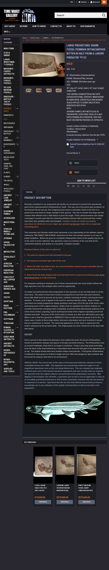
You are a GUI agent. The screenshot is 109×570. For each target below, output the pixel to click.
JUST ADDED (9, 26)
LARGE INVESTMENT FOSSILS (9, 62)
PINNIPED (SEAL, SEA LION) (8, 166)
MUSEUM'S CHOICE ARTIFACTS (9, 71)
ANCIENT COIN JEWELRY (8, 198)
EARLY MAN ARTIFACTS (9, 338)
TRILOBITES (8, 180)
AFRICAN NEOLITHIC (9, 264)
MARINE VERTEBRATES (9, 152)
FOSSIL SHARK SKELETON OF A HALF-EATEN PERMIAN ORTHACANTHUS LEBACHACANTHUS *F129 (42, 488)
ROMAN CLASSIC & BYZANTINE (9, 330)
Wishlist (82, 2)
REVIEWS (24, 26)
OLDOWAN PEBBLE (8, 212)
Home (24, 38)
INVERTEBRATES (9, 145)
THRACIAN (8, 323)
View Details (43, 502)
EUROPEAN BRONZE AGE (9, 287)
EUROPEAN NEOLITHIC (9, 271)
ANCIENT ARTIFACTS (9, 344)
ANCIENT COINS (8, 205)
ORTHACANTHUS (58, 38)
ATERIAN (8, 238)
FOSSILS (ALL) (7, 109)
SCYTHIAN (8, 319)
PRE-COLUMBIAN (9, 313)
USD (72, 2)
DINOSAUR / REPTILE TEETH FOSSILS (9, 100)
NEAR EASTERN (8, 306)
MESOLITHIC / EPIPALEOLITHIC (9, 255)
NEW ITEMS (9, 48)
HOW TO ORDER (39, 26)
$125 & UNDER (7, 54)
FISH (5, 119)
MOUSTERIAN (9, 223)
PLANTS (7, 172)
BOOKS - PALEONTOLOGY (9, 362)
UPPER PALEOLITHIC (9, 245)
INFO (7, 32)
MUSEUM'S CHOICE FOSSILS (8, 80)
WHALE (6, 184)
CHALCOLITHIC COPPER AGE (9, 279)
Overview (29, 192)
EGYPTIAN (8, 301)
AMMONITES (9, 115)
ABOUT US (70, 26)
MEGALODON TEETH (9, 158)
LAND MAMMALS (8, 139)
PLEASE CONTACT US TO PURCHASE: (82, 140)
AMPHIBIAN (8, 127)
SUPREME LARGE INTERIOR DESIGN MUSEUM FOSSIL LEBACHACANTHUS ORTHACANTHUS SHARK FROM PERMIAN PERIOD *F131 (64, 488)
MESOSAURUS (9, 123)
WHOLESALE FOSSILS (9, 190)
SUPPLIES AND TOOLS (9, 370)
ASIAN (6, 293)
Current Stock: (73, 153)
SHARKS (7, 176)
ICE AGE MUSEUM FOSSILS (8, 90)
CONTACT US (56, 26)
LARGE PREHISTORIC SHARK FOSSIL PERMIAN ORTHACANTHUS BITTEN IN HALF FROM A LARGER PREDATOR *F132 (65, 40)
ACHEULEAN (9, 218)
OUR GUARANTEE (87, 26)
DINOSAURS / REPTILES (9, 132)
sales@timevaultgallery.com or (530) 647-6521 (87, 145)
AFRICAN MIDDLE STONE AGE (9, 231)
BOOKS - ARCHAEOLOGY (9, 353)
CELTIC (7, 297)
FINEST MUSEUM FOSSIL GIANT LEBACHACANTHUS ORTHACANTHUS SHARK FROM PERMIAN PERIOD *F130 (85, 488)
